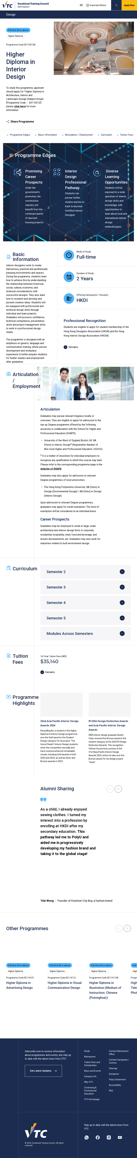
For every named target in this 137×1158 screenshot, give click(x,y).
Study (87, 1051)
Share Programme (20, 121)
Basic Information (45, 134)
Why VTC (88, 1082)
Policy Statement (117, 1079)
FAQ (111, 1090)
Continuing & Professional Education (90, 1090)
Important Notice (96, 5)
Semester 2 (56, 572)
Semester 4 (56, 603)
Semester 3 (56, 587)
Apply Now (129, 5)
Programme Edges (18, 134)
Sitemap (113, 1068)
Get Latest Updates (43, 1070)
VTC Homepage (92, 1099)
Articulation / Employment (77, 134)
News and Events (92, 1071)
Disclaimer (114, 1074)
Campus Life (90, 1076)
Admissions (90, 1056)
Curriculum (104, 134)
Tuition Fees (124, 134)
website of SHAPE (50, 468)
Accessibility (115, 1085)
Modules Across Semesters (70, 633)
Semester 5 (56, 618)
